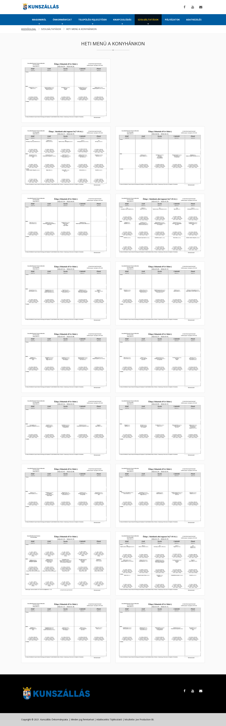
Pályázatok (172, 19)
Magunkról (39, 21)
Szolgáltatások (148, 21)
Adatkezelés (194, 19)
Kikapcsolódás (122, 21)
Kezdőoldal (28, 29)
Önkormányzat (62, 21)
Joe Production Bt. (145, 719)
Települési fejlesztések (92, 21)
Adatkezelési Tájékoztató (109, 719)
